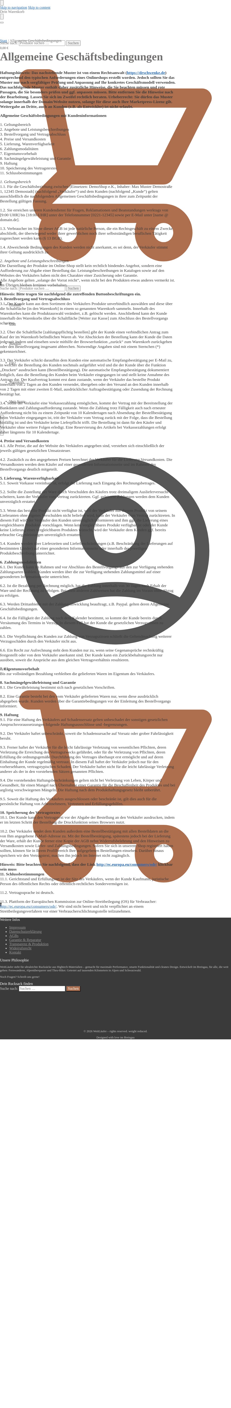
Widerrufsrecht (20, 948)
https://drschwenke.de (146, 72)
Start (3, 41)
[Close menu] (2, 3)
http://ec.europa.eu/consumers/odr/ (127, 864)
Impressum (17, 927)
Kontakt (15, 952)
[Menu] (2, 22)
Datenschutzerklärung (25, 932)
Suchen (73, 43)
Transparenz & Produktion (29, 944)
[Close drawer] (2, 16)
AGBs (13, 936)
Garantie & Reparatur (25, 940)
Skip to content (39, 7)
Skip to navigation (13, 7)
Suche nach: (9, 43)
